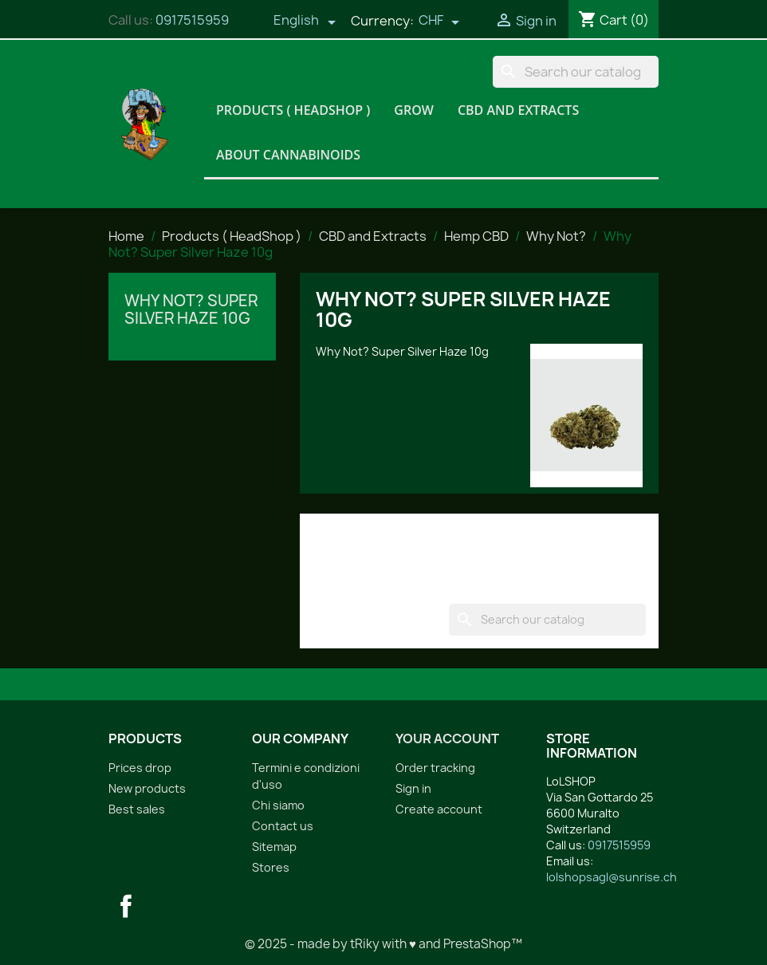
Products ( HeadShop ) (293, 110)
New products (147, 788)
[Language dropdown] (304, 21)
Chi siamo (278, 805)
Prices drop (139, 767)
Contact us (282, 825)
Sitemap (274, 846)
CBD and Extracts (518, 110)
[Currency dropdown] (439, 21)
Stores (270, 867)
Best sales (136, 809)
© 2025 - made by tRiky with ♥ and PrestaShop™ (383, 943)
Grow (414, 110)
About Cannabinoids (288, 154)
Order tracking (435, 767)
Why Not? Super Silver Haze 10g (191, 309)
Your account (447, 738)
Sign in (413, 788)
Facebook (126, 906)
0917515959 (192, 20)
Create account (438, 809)
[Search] (576, 72)
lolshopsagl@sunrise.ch (611, 876)
